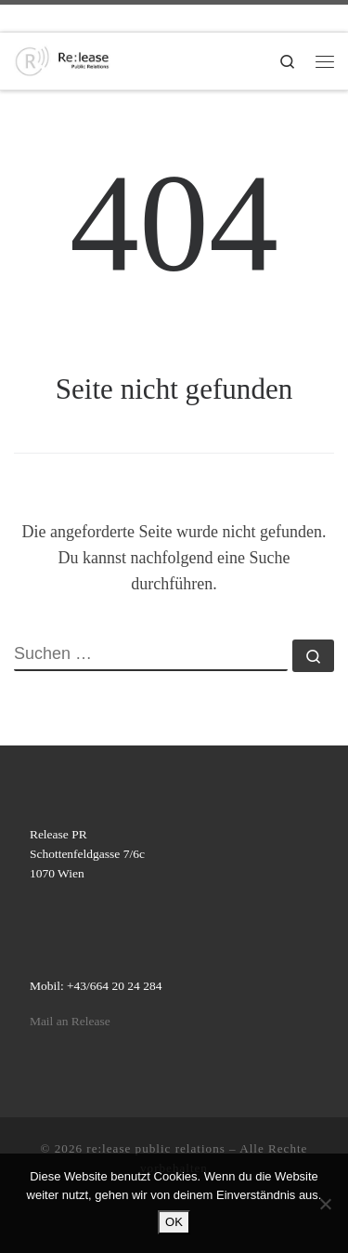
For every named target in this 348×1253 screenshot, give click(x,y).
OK (174, 1222)
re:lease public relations (156, 1148)
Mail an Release (70, 1021)
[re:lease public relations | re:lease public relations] (62, 59)
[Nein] (325, 1203)
